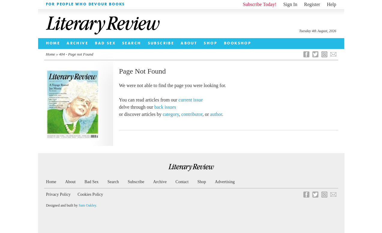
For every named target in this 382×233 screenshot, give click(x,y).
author (216, 114)
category (171, 114)
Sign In (290, 4)
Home (53, 43)
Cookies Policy (90, 194)
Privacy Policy (58, 194)
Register (312, 4)
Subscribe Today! (259, 4)
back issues (165, 107)
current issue (191, 99)
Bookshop (237, 43)
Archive (77, 43)
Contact (182, 182)
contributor (191, 114)
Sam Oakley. (88, 205)
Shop (210, 43)
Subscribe (161, 43)
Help (331, 4)
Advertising (225, 182)
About (189, 43)
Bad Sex (105, 43)
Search (131, 43)
